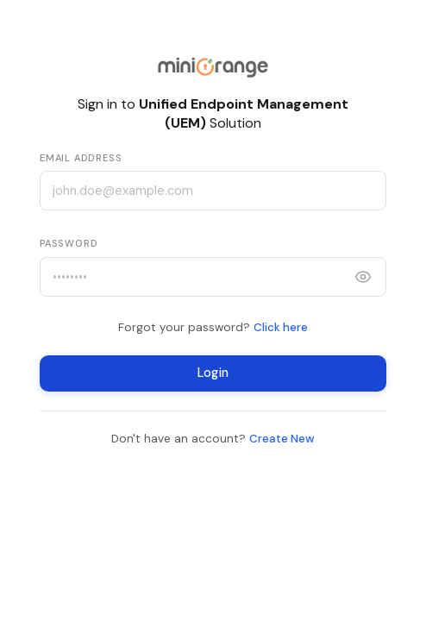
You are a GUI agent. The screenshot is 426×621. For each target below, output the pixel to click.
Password (68, 243)
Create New (282, 438)
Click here (281, 327)
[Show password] (363, 277)
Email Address (81, 158)
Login (213, 373)
